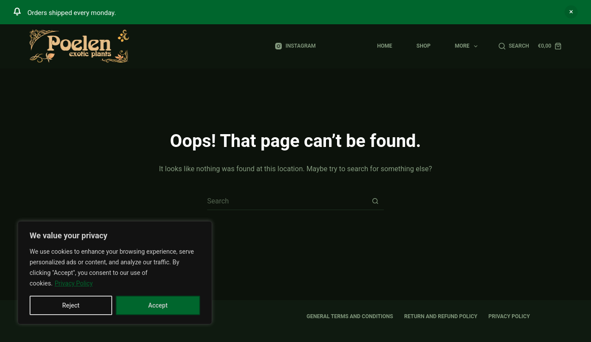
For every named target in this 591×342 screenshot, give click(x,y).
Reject (71, 305)
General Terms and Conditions (350, 316)
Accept (157, 305)
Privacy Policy (74, 283)
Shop (424, 46)
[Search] (514, 46)
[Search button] (375, 201)
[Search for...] (286, 201)
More (468, 46)
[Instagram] (295, 46)
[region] (115, 272)
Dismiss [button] (571, 12)
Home (384, 46)
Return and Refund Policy (440, 316)
